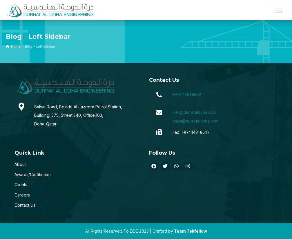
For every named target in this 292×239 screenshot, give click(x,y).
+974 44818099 (186, 94)
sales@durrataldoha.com (196, 121)
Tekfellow (197, 231)
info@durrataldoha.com (194, 112)
